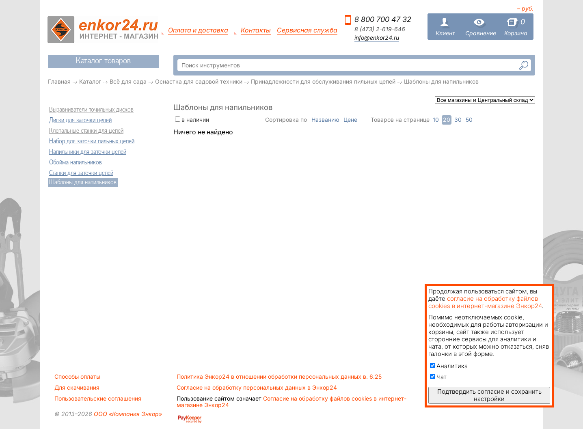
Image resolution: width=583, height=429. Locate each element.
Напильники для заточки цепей (87, 152)
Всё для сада (128, 81)
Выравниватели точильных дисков (91, 110)
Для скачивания (76, 387)
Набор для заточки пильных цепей (91, 141)
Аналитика (449, 366)
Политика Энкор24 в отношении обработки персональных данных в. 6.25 (279, 376)
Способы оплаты (77, 376)
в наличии (195, 119)
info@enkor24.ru (376, 37)
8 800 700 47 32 (382, 19)
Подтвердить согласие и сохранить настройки (489, 395)
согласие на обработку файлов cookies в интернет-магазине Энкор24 (485, 302)
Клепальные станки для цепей (86, 131)
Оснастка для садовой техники (198, 81)
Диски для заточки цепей (80, 120)
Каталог (90, 81)
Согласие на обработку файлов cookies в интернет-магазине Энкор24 (291, 402)
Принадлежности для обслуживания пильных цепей (323, 81)
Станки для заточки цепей (81, 173)
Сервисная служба (307, 30)
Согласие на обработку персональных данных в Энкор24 (257, 387)
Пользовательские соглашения (97, 398)
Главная (59, 81)
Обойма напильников (75, 163)
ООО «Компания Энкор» (127, 413)
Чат (438, 377)
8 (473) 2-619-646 (379, 29)
